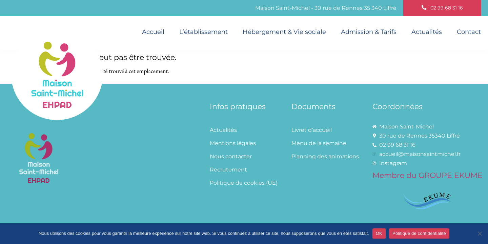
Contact (469, 31)
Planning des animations (325, 156)
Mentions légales (233, 143)
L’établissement (203, 31)
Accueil (153, 31)
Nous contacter (231, 156)
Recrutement (228, 169)
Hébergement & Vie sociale (284, 31)
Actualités (426, 31)
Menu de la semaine (318, 143)
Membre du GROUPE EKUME (427, 175)
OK (379, 233)
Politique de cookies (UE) (244, 183)
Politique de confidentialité (419, 233)
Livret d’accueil (311, 130)
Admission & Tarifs (368, 31)
